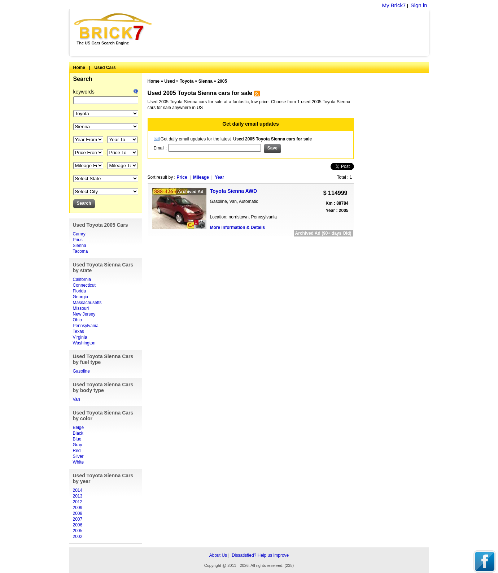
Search (82, 79)
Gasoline (81, 371)
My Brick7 (394, 5)
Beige (78, 427)
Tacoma (80, 251)
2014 (78, 490)
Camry (79, 233)
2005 (78, 530)
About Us (218, 555)
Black (78, 433)
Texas (78, 331)
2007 (78, 519)
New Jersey (84, 314)
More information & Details (237, 227)
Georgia (80, 296)
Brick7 (113, 27)
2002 (78, 536)
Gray (77, 444)
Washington (84, 343)
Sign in (419, 5)
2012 (78, 501)
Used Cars (104, 67)
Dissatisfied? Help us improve (260, 555)
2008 (78, 513)
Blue (77, 439)
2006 (78, 525)
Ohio (77, 319)
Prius (78, 239)
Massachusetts (87, 302)
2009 (78, 507)
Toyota (186, 81)
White (78, 462)
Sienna (79, 245)
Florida (79, 291)
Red (77, 450)
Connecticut (84, 285)
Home (79, 67)
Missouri (81, 308)
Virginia (80, 337)
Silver (78, 456)
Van (76, 399)
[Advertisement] (294, 32)
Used (169, 81)
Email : (161, 148)
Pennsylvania (86, 325)
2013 (78, 496)
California (82, 279)
